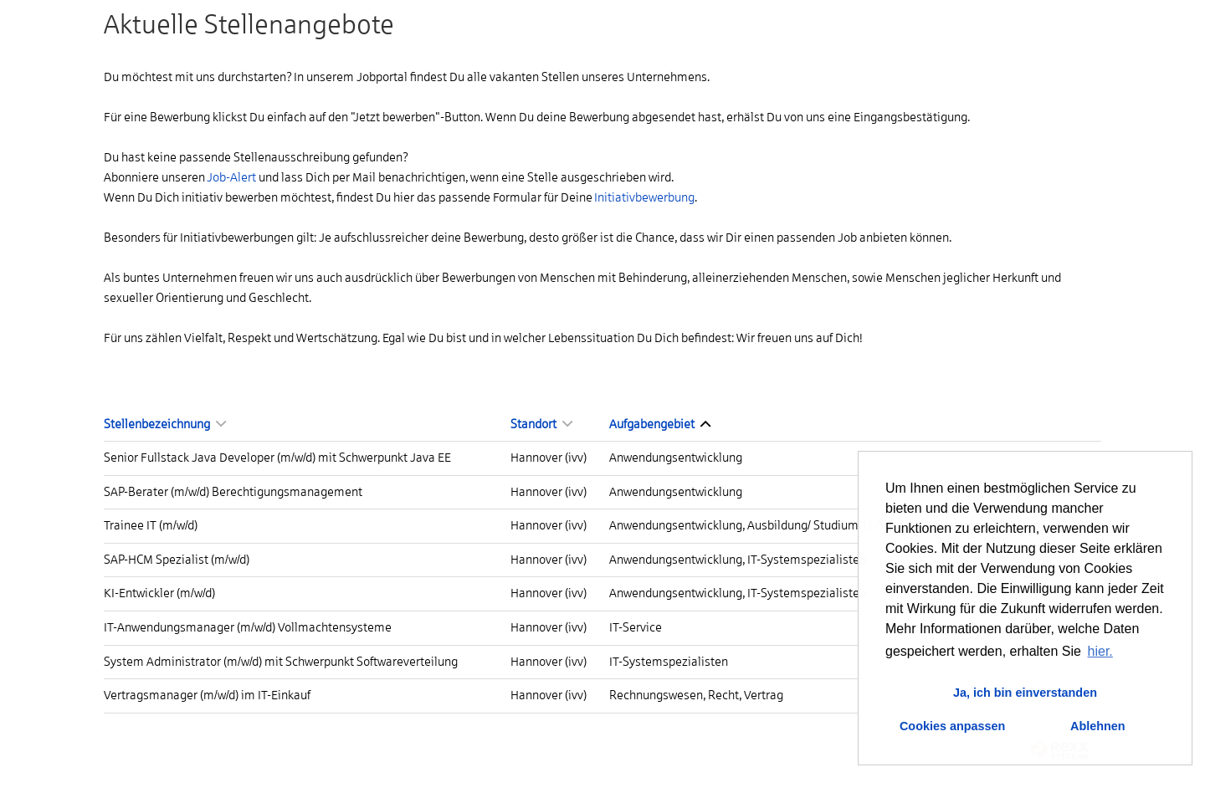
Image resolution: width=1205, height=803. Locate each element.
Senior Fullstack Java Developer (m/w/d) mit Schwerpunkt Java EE (277, 457)
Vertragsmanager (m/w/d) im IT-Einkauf (207, 695)
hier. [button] (1100, 651)
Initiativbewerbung (644, 197)
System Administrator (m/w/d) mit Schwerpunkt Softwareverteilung (281, 661)
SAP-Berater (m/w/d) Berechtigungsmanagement (233, 492)
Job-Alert (231, 177)
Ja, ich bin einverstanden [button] (1025, 692)
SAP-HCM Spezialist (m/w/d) (176, 559)
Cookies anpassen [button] (952, 726)
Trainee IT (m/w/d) (150, 525)
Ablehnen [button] (1098, 726)
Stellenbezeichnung (165, 424)
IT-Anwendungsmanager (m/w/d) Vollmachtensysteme (248, 627)
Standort (541, 424)
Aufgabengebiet (659, 424)
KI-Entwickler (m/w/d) (159, 593)
